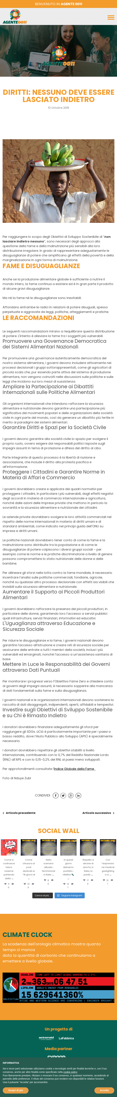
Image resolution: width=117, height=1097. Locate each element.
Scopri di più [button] (15, 1090)
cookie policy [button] (70, 1072)
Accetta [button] (104, 1090)
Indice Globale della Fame (75, 769)
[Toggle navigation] (110, 18)
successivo (96, 813)
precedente (20, 813)
